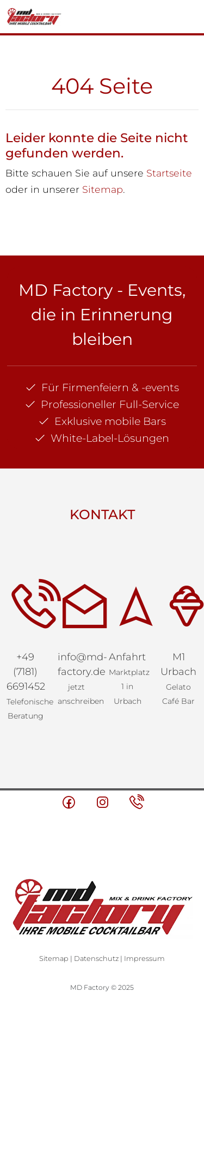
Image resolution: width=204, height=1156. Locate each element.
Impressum (144, 958)
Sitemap (102, 189)
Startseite (169, 173)
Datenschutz (96, 958)
